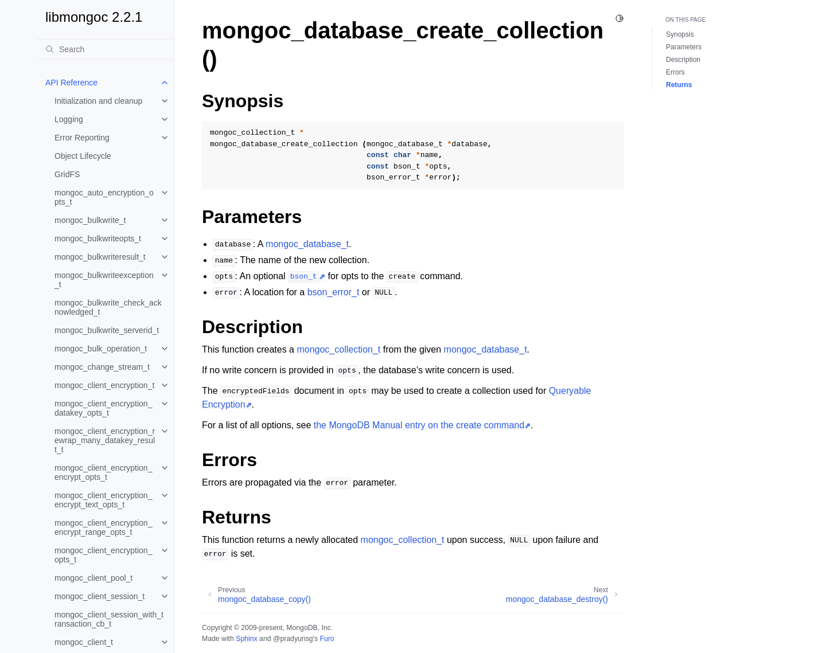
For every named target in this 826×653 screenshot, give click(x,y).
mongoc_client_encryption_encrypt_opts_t (103, 472)
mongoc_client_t (83, 642)
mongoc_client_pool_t (93, 577)
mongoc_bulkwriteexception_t (104, 280)
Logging (68, 119)
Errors (675, 72)
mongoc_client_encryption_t (104, 385)
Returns (679, 85)
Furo (327, 639)
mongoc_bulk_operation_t (100, 348)
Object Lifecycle (82, 156)
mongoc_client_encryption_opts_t (103, 555)
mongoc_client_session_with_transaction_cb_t (108, 619)
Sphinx (246, 639)
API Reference (71, 82)
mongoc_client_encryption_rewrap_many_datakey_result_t (104, 440)
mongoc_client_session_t (99, 596)
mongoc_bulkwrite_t (90, 220)
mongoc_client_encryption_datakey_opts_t (103, 408)
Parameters (684, 47)
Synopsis (680, 34)
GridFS (67, 174)
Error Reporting (82, 137)
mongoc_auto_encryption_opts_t (104, 197)
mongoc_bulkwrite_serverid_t (106, 330)
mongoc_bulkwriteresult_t (100, 256)
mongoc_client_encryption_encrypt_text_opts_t (103, 500)
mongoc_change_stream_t (102, 367)
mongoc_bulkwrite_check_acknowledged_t (108, 307)
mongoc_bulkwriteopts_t (97, 238)
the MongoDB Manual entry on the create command (419, 425)
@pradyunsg (293, 639)
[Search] (105, 49)
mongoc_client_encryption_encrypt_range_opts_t (103, 527)
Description (683, 60)
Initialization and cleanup (98, 100)
